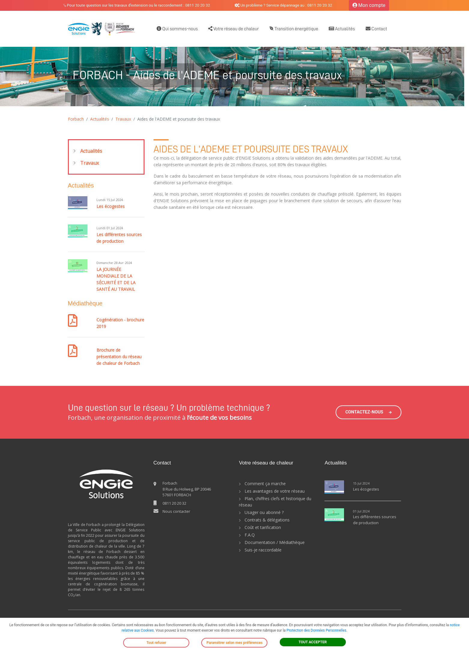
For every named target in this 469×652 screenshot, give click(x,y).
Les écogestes (110, 206)
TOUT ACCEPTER (313, 642)
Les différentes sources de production (374, 519)
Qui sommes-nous (177, 28)
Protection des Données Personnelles (316, 630)
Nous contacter (176, 511)
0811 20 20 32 (174, 503)
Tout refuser (156, 643)
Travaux (123, 119)
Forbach (76, 119)
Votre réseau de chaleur (233, 28)
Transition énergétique (294, 28)
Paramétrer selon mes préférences (234, 643)
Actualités (342, 28)
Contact (376, 28)
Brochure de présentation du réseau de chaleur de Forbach (119, 356)
